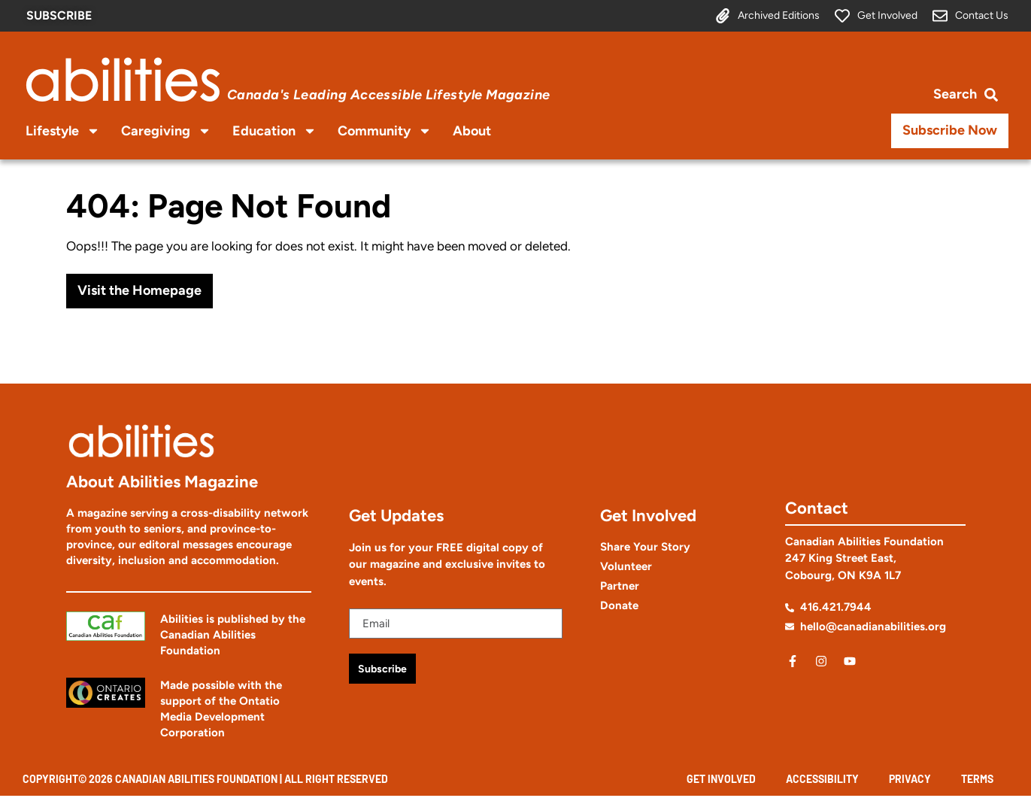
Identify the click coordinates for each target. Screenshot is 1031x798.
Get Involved (721, 780)
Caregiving (166, 131)
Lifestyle (63, 131)
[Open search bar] (965, 93)
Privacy (910, 780)
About (472, 131)
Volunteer (626, 566)
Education (274, 131)
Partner (619, 586)
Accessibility (822, 780)
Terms (977, 780)
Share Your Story (645, 547)
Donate (619, 605)
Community (385, 131)
